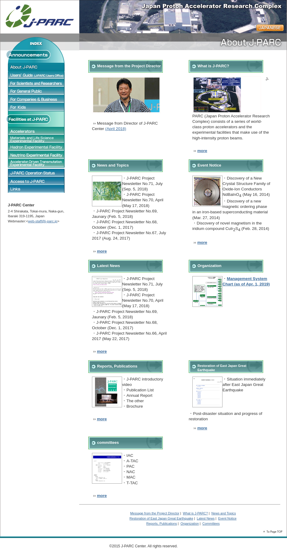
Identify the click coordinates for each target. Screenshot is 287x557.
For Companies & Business (36, 99)
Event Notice (209, 165)
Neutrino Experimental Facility (36, 155)
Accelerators (36, 131)
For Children (36, 107)
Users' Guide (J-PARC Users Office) (36, 75)
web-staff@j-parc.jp (42, 221)
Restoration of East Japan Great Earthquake (161, 518)
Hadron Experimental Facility (36, 147)
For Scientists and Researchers (36, 83)
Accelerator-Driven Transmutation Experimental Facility (36, 163)
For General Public (36, 91)
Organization (209, 265)
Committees (210, 523)
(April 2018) (115, 128)
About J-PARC (36, 67)
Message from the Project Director (154, 513)
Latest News (108, 265)
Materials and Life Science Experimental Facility (36, 139)
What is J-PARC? (213, 66)
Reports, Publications (117, 366)
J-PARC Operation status (36, 173)
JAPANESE (270, 27)
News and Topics (113, 165)
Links (36, 189)
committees (108, 442)
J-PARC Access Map (36, 181)
